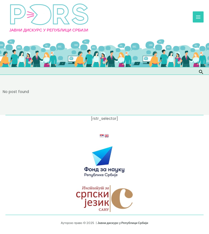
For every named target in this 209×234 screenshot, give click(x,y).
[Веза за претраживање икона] (201, 71)
